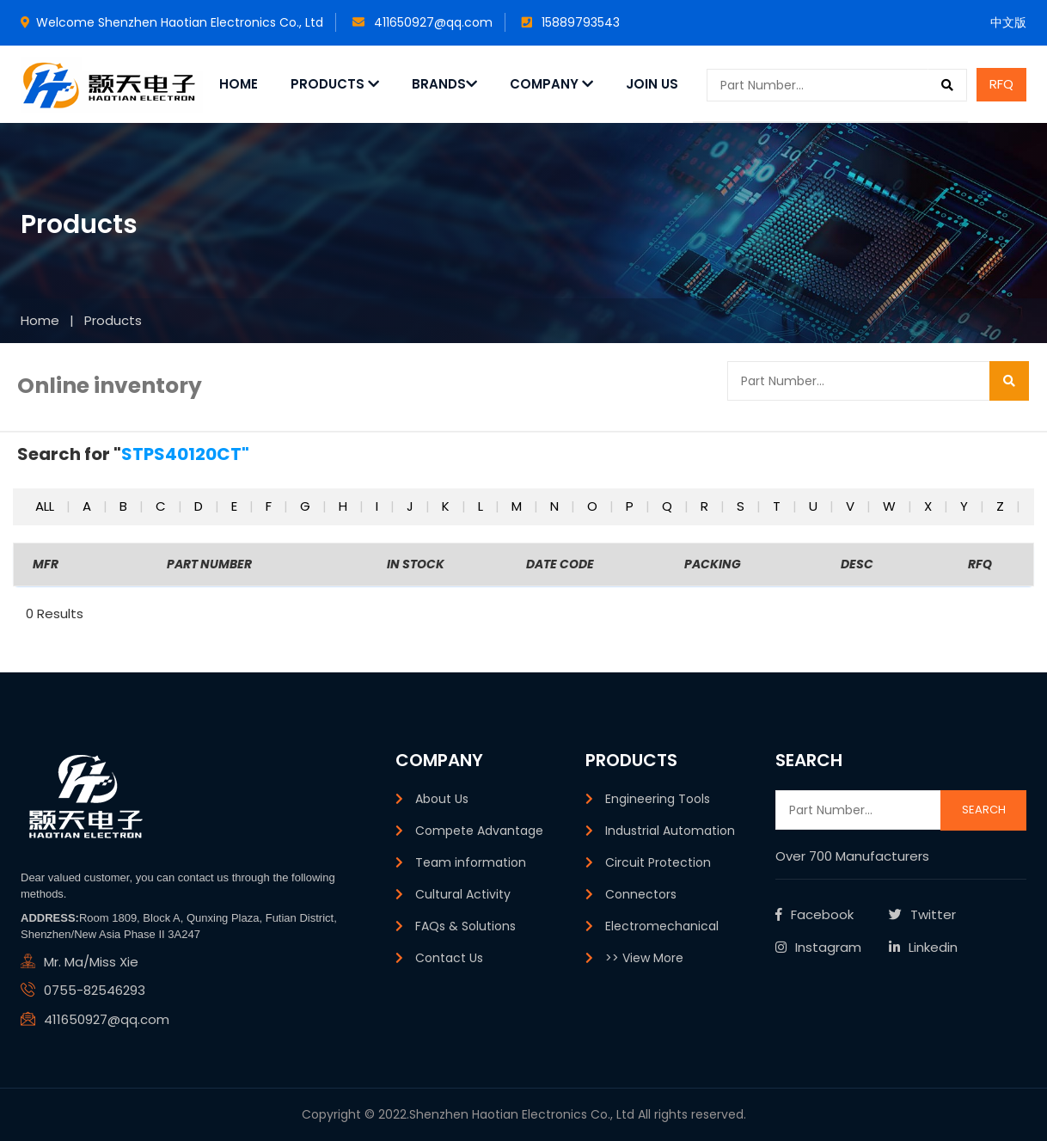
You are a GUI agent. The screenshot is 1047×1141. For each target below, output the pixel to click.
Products (335, 84)
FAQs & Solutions (465, 926)
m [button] (518, 506)
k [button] (447, 506)
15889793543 (571, 22)
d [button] (200, 506)
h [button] (345, 506)
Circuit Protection (658, 862)
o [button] (594, 506)
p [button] (631, 506)
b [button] (125, 506)
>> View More (644, 957)
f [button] (270, 506)
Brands (444, 84)
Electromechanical (662, 926)
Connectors (641, 894)
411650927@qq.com (422, 22)
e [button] (236, 506)
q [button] (669, 506)
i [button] (379, 506)
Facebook (814, 914)
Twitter (922, 914)
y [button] (965, 506)
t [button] (778, 506)
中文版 (1008, 22)
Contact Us (449, 957)
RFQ (1001, 84)
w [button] (891, 506)
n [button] (556, 506)
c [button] (162, 506)
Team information (470, 862)
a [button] (89, 506)
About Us (441, 798)
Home (238, 84)
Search (984, 809)
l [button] (482, 506)
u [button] (815, 506)
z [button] (1001, 506)
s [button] (742, 506)
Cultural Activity (463, 894)
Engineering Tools (657, 798)
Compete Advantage (479, 830)
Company (551, 84)
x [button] (929, 506)
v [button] (852, 506)
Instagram (818, 947)
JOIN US (652, 84)
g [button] (307, 506)
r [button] (706, 506)
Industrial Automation (670, 830)
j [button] (412, 506)
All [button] (46, 506)
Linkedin (923, 947)
